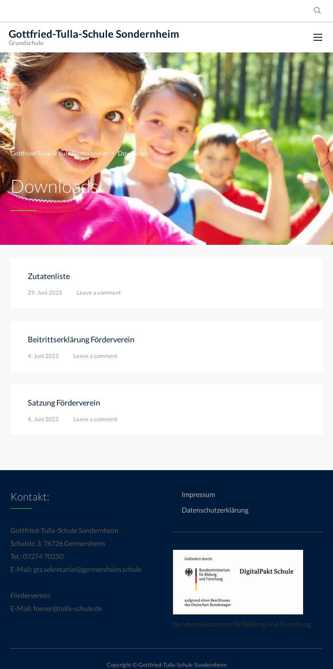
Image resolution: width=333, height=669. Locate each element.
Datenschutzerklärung (215, 510)
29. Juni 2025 (45, 292)
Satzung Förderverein (64, 402)
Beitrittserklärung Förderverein (81, 339)
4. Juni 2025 (43, 355)
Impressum (198, 494)
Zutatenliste (49, 276)
